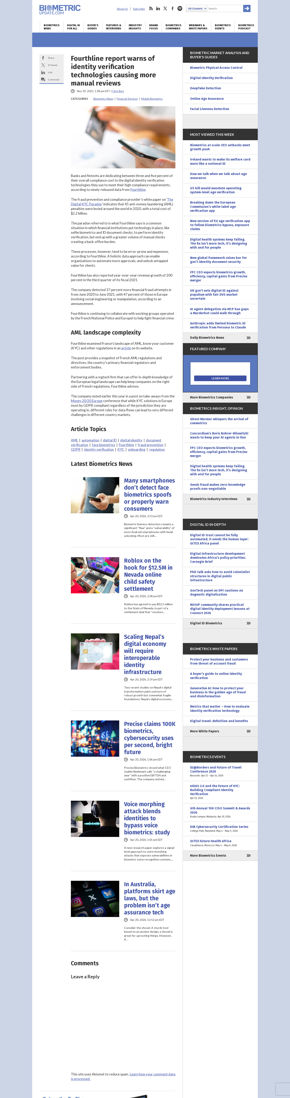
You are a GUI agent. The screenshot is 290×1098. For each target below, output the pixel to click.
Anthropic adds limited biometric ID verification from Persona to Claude (218, 325)
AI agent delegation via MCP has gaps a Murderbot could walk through (219, 311)
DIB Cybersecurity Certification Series (220, 829)
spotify (179, 8)
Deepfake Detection (205, 88)
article (126, 348)
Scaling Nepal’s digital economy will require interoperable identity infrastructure (145, 654)
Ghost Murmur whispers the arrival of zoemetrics (219, 421)
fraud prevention (150, 445)
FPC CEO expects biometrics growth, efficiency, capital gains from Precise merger (218, 276)
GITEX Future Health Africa (220, 843)
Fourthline (138, 189)
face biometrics (103, 445)
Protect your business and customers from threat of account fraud (219, 661)
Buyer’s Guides (92, 27)
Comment (53, 79)
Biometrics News (52, 27)
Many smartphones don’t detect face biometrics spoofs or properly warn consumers (149, 494)
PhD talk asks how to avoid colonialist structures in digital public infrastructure (220, 576)
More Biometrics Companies (211, 397)
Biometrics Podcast (246, 27)
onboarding (136, 449)
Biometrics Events (223, 27)
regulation (157, 449)
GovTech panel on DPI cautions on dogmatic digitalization (216, 592)
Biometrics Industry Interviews (213, 499)
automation (90, 440)
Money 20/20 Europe (87, 401)
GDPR (75, 449)
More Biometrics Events (208, 855)
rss (150, 8)
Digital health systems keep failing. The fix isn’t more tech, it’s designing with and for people (218, 243)
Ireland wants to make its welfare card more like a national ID (220, 161)
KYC (120, 449)
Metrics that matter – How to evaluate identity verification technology (220, 708)
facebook (172, 8)
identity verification (99, 449)
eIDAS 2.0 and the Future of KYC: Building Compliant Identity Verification (220, 792)
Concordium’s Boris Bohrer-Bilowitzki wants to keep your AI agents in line (219, 435)
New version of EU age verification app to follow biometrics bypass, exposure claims (220, 225)
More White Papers (204, 731)
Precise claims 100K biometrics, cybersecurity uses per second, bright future (149, 738)
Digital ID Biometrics (206, 623)
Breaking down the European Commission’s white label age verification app (213, 206)
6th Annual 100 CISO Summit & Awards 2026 (220, 812)
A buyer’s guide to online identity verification (216, 676)
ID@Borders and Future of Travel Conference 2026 (220, 772)
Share (51, 57)
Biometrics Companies (173, 27)
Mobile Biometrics (152, 98)
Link (50, 72)
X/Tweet (52, 65)
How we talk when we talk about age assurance (218, 176)
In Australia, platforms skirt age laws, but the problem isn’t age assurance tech (149, 898)
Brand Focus (153, 27)
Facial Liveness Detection (209, 109)
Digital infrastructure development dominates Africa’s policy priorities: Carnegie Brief (218, 558)
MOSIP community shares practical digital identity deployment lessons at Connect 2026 (220, 609)
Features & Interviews (113, 27)
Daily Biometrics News (207, 338)
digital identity (131, 440)
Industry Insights (135, 27)
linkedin (158, 8)
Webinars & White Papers (198, 27)
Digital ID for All (73, 27)
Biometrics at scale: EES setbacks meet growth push (220, 147)
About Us (122, 8)
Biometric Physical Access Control (216, 68)
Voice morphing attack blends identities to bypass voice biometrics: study (147, 818)
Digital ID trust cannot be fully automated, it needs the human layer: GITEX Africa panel (219, 539)
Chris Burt (118, 91)
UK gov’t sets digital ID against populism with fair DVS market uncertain (214, 294)
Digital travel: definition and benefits (219, 721)
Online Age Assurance (207, 99)
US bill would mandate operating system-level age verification (215, 190)
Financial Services (127, 98)
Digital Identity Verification (211, 78)
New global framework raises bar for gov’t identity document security (218, 260)
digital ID (110, 440)
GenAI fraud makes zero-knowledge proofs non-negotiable (217, 487)
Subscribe (139, 8)
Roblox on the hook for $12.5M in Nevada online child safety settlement (148, 574)
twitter (165, 8)
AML (74, 440)
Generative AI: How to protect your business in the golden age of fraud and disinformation (218, 692)
